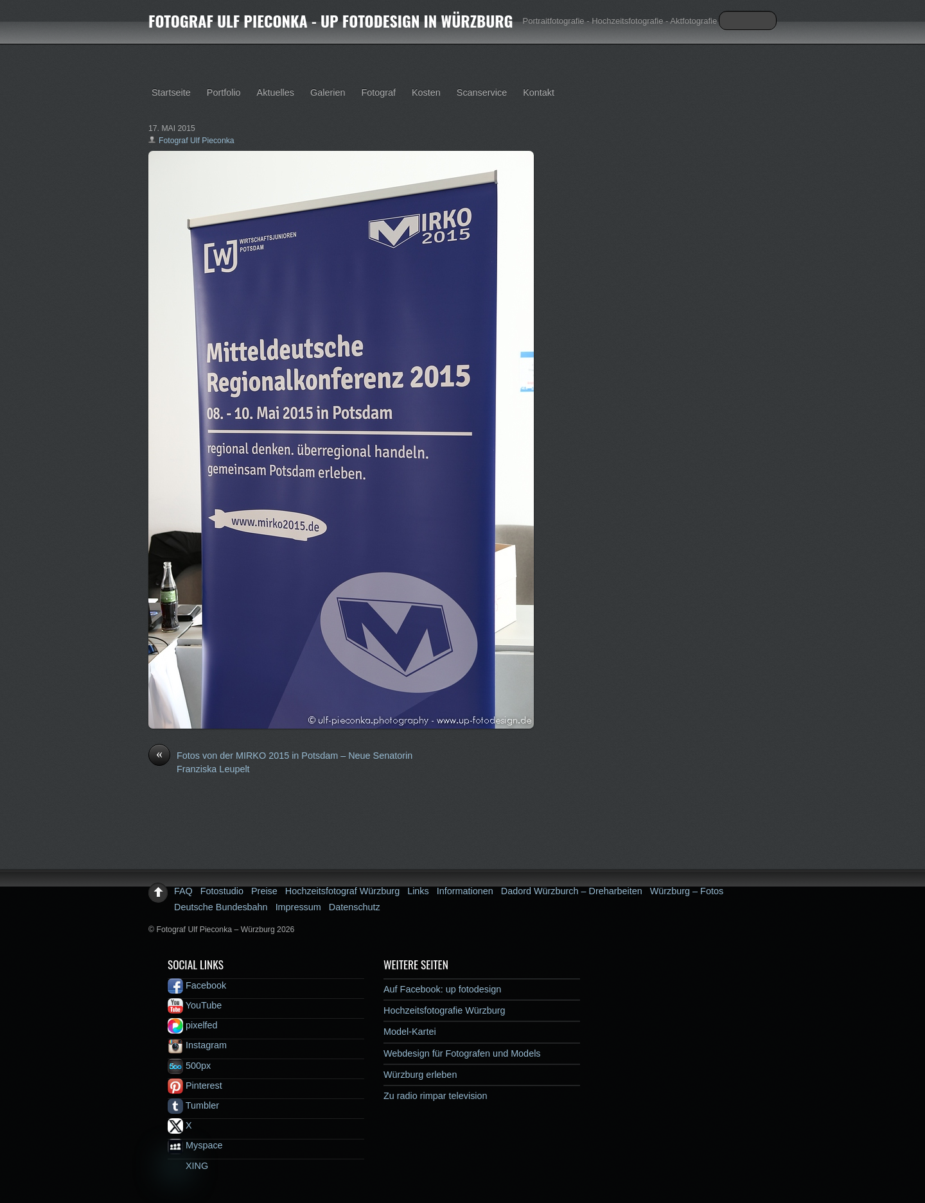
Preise (264, 891)
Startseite (171, 92)
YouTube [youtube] (195, 1005)
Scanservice (482, 92)
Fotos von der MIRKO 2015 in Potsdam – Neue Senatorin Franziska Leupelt (280, 762)
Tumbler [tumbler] (193, 1105)
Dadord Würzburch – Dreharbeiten (571, 891)
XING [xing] (188, 1166)
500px (189, 1065)
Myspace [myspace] (195, 1145)
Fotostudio (221, 891)
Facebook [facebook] (197, 985)
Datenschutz (354, 907)
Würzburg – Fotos (686, 891)
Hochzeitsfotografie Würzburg (444, 1010)
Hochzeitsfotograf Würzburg (342, 891)
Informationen (465, 891)
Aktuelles (275, 92)
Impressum (298, 907)
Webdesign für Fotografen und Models (462, 1053)
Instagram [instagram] (197, 1045)
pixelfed (193, 1025)
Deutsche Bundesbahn (221, 907)
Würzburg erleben (420, 1074)
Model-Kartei (409, 1031)
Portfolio (224, 92)
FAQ (183, 891)
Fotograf (378, 92)
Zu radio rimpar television (435, 1096)
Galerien (327, 92)
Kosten (426, 92)
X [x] (180, 1125)
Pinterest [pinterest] (195, 1085)
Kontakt (538, 92)
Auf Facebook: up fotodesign (442, 989)
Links (418, 891)
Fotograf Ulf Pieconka (196, 140)
